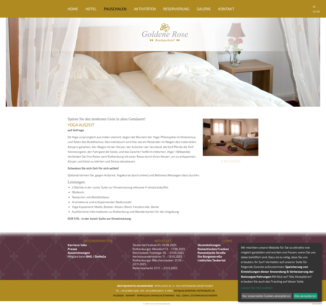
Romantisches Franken (213, 249)
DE (314, 6)
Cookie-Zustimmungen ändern (199, 295)
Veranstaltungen (209, 245)
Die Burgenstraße (210, 256)
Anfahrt (130, 295)
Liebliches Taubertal (212, 260)
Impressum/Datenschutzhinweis (156, 295)
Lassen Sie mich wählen (257, 287)
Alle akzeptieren (305, 296)
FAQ (178, 295)
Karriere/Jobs (77, 245)
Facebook (118, 295)
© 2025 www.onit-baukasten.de (156, 303)
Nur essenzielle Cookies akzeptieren (266, 296)
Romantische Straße (212, 252)
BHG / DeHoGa (96, 256)
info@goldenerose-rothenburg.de (194, 290)
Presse (72, 249)
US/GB (316, 11)
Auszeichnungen (79, 252)
